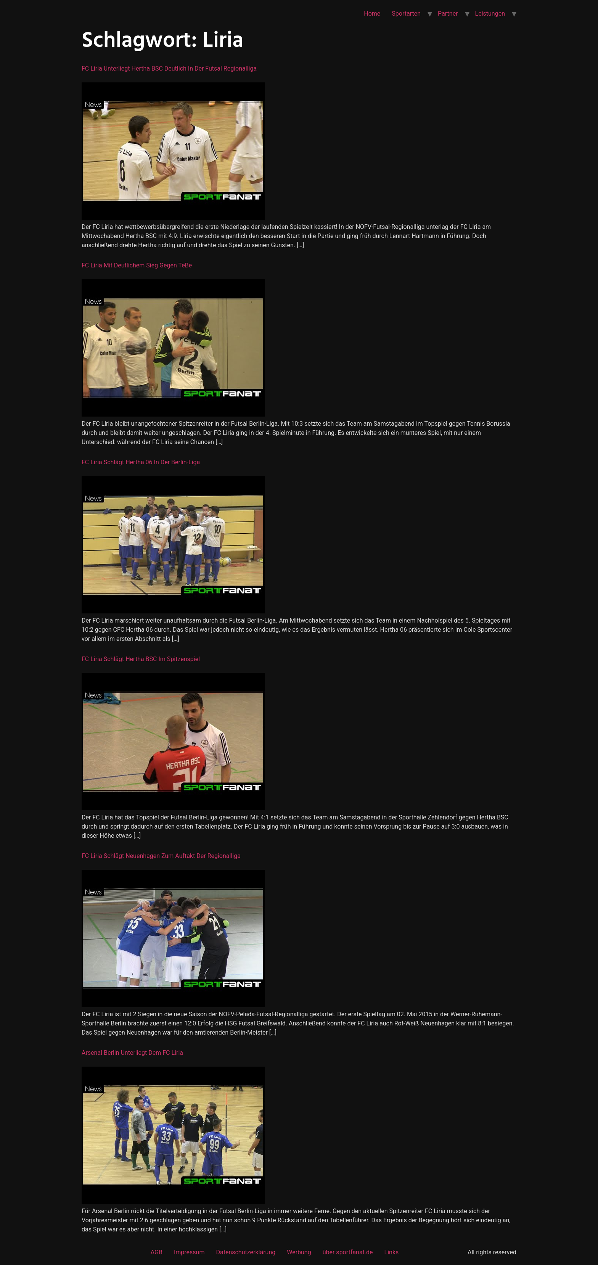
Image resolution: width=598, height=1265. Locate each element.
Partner (448, 13)
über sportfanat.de (348, 1252)
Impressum (189, 1252)
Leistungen (490, 13)
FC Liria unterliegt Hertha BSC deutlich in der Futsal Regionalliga (169, 68)
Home (372, 13)
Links (391, 1252)
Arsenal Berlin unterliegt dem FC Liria (132, 1052)
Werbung (299, 1252)
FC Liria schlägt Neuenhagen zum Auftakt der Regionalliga (161, 855)
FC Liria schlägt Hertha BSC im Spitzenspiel (141, 659)
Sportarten (406, 13)
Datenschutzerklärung (245, 1252)
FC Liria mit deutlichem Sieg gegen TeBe (137, 265)
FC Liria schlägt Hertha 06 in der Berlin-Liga (141, 462)
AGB (156, 1252)
